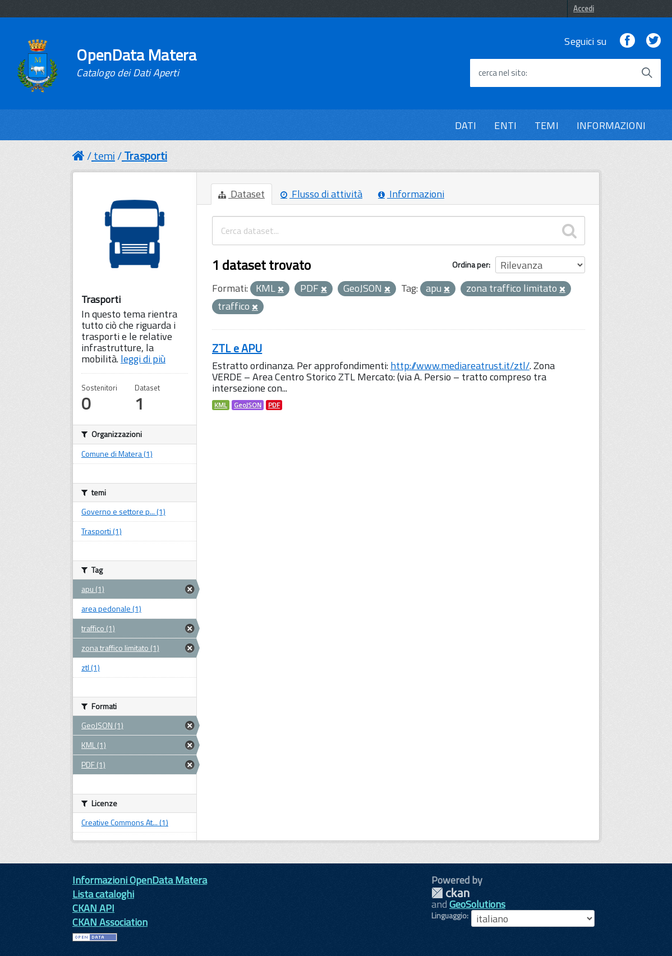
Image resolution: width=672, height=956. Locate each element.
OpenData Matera (136, 63)
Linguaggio (449, 915)
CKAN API (93, 908)
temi (104, 155)
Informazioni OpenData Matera (139, 880)
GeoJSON (247, 405)
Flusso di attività (321, 193)
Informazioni (411, 193)
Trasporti (145, 155)
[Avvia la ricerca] (647, 73)
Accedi (583, 8)
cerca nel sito (502, 73)
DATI (466, 125)
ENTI (505, 125)
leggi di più (143, 358)
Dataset (241, 193)
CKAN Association (110, 922)
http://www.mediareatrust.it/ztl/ (460, 365)
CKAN (450, 893)
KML (220, 405)
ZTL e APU (237, 348)
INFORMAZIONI (611, 125)
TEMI (547, 125)
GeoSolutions (477, 904)
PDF (274, 405)
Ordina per (470, 264)
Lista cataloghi (103, 894)
